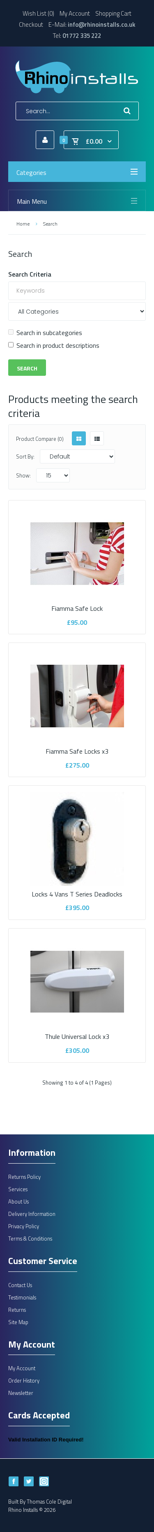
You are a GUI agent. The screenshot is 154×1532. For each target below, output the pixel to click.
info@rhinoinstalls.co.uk (102, 24)
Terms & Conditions (30, 1238)
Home (23, 224)
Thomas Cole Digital (49, 1501)
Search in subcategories (45, 333)
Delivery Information (31, 1214)
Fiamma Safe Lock (77, 603)
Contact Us (20, 1285)
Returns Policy (24, 1177)
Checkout (31, 24)
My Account (75, 13)
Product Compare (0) (40, 439)
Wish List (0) (38, 13)
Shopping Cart (113, 13)
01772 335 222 (81, 35)
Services (18, 1189)
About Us (18, 1201)
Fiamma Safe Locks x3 (77, 746)
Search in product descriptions (53, 345)
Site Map (18, 1322)
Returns (17, 1310)
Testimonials (22, 1297)
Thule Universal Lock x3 (77, 1031)
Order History (23, 1380)
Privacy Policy (23, 1226)
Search (50, 224)
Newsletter (20, 1393)
